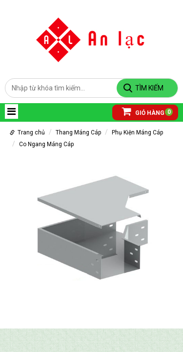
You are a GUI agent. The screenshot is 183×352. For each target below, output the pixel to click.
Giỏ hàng (143, 111)
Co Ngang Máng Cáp (46, 144)
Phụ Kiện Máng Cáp (137, 132)
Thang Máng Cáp (78, 132)
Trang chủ (31, 132)
